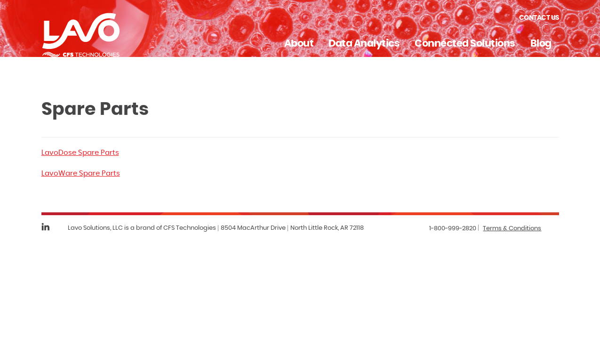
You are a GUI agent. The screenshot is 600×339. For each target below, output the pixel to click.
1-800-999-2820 (452, 229)
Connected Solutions (465, 43)
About (299, 43)
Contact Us (539, 18)
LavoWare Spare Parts (80, 173)
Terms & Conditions (512, 229)
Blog (541, 43)
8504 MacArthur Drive (253, 228)
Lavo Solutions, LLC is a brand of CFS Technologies (142, 228)
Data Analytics (364, 43)
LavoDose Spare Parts (80, 152)
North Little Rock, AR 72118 (327, 228)
